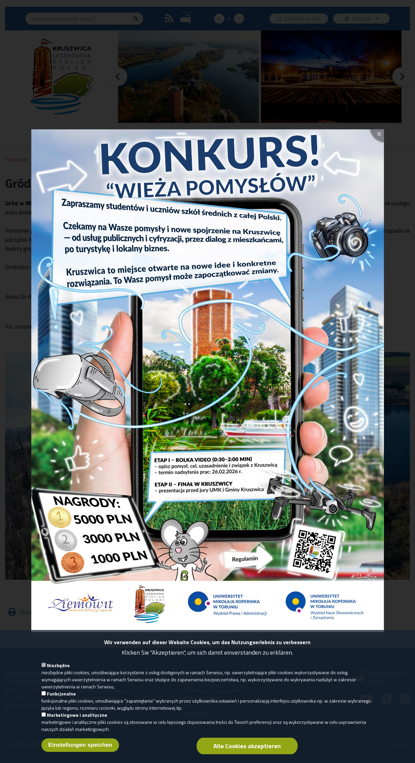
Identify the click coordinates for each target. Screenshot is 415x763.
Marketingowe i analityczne (77, 720)
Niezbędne (58, 670)
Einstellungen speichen (80, 750)
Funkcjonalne (61, 699)
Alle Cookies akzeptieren (247, 751)
